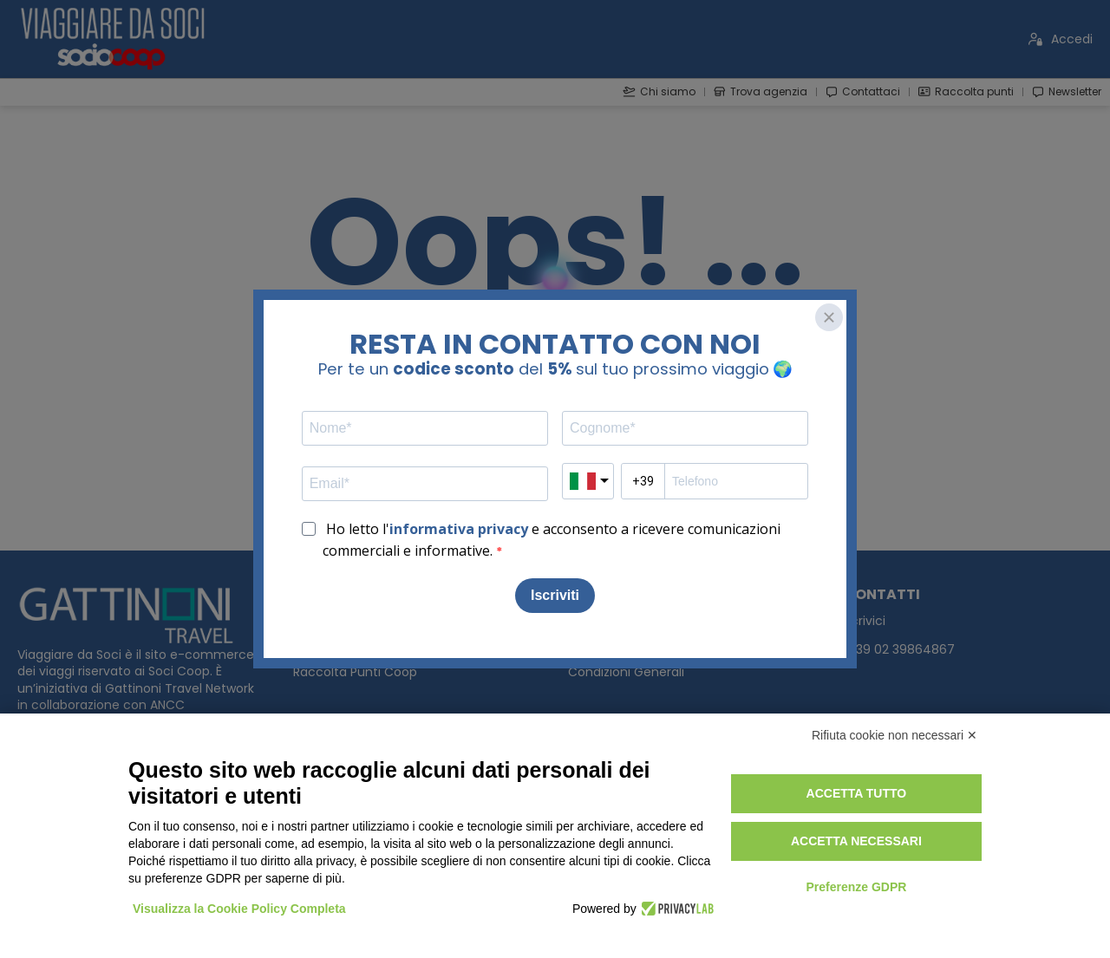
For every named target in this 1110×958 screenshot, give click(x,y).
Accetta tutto (856, 793)
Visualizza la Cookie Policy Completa (239, 909)
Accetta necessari (856, 841)
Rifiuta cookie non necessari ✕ (894, 735)
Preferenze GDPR (856, 887)
